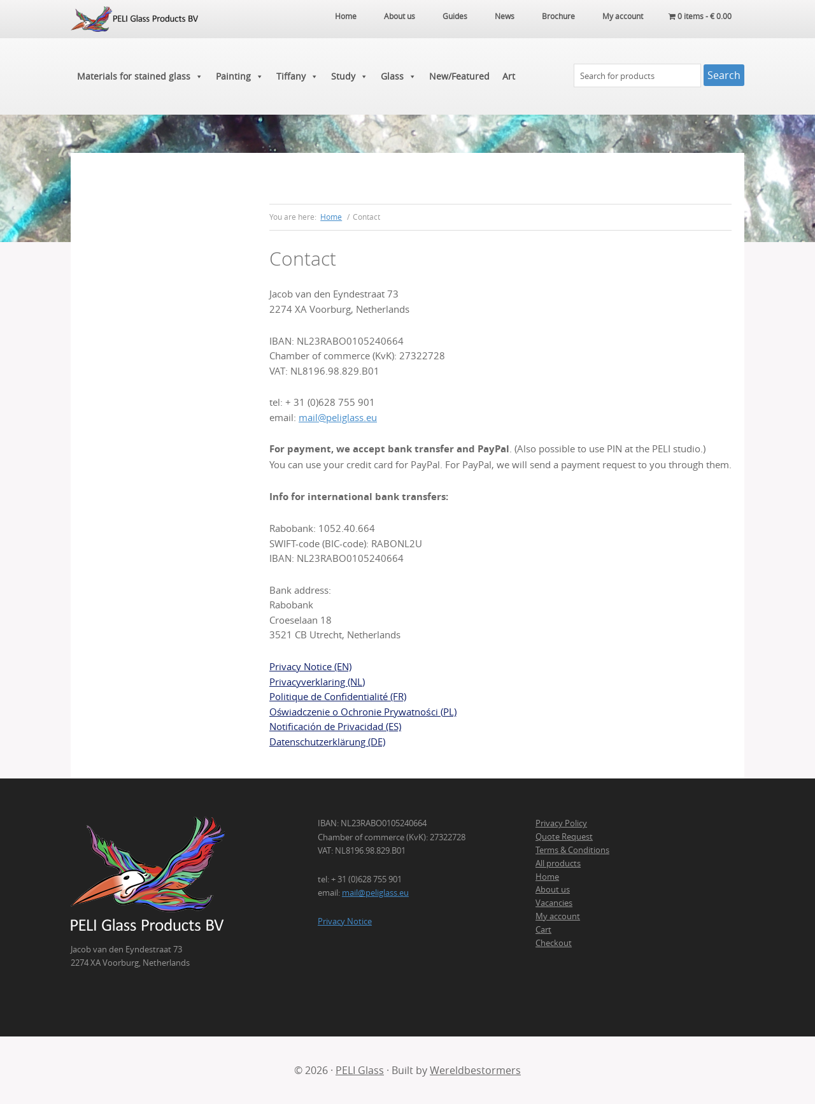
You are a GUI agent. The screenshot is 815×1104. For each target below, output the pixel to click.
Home (547, 876)
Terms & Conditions (572, 850)
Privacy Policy (561, 823)
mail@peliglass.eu (338, 418)
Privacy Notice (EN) (310, 667)
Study (349, 76)
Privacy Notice (345, 921)
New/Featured (459, 76)
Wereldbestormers (475, 1070)
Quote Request (564, 836)
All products (558, 863)
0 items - (700, 16)
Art (508, 76)
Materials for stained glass (140, 76)
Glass (398, 76)
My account (557, 916)
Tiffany (297, 76)
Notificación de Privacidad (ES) (335, 726)
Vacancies (553, 902)
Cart (543, 929)
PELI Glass (360, 1070)
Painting (240, 76)
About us (552, 889)
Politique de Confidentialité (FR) (337, 697)
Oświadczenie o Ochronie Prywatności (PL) (363, 712)
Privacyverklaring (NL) (317, 682)
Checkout (553, 943)
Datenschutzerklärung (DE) (327, 742)
